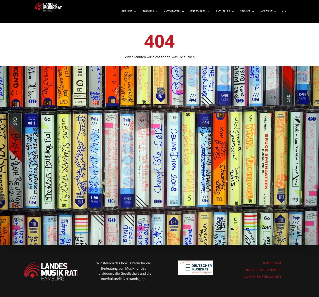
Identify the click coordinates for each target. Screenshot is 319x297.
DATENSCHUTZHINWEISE (263, 270)
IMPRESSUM (272, 263)
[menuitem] (128, 16)
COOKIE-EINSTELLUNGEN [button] (262, 276)
